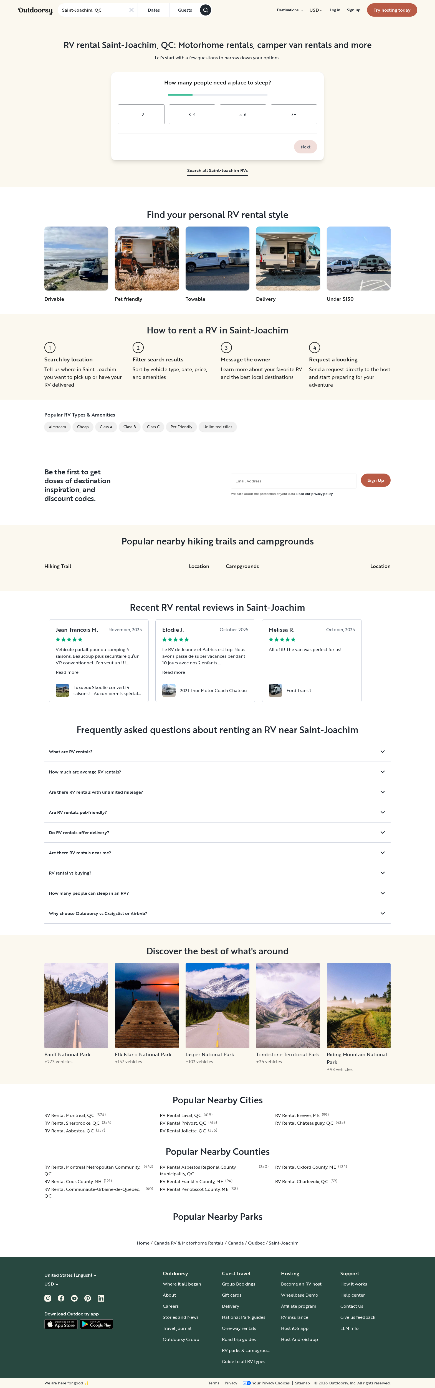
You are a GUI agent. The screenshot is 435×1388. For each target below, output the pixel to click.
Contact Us (351, 1306)
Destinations (290, 10)
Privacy (231, 1383)
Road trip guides (239, 1339)
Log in (335, 10)
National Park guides (243, 1317)
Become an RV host (301, 1284)
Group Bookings (238, 1284)
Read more (67, 672)
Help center (352, 1295)
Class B (129, 427)
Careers (171, 1306)
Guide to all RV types (243, 1361)
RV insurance (294, 1317)
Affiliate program (298, 1306)
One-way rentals (239, 1328)
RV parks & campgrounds (248, 1350)
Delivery (230, 1306)
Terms (213, 1383)
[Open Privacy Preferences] (266, 1383)
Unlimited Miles (217, 427)
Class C (153, 427)
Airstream (57, 427)
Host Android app (299, 1339)
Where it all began (182, 1284)
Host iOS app (294, 1328)
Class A (106, 427)
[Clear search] (131, 10)
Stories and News (180, 1317)
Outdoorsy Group (181, 1339)
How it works (353, 1284)
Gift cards (231, 1295)
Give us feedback (357, 1317)
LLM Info (349, 1328)
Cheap (83, 427)
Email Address (248, 481)
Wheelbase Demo (299, 1295)
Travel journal (177, 1328)
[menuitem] (290, 10)
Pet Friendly (181, 427)
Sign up (353, 10)
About (169, 1295)
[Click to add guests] (185, 10)
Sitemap (302, 1383)
